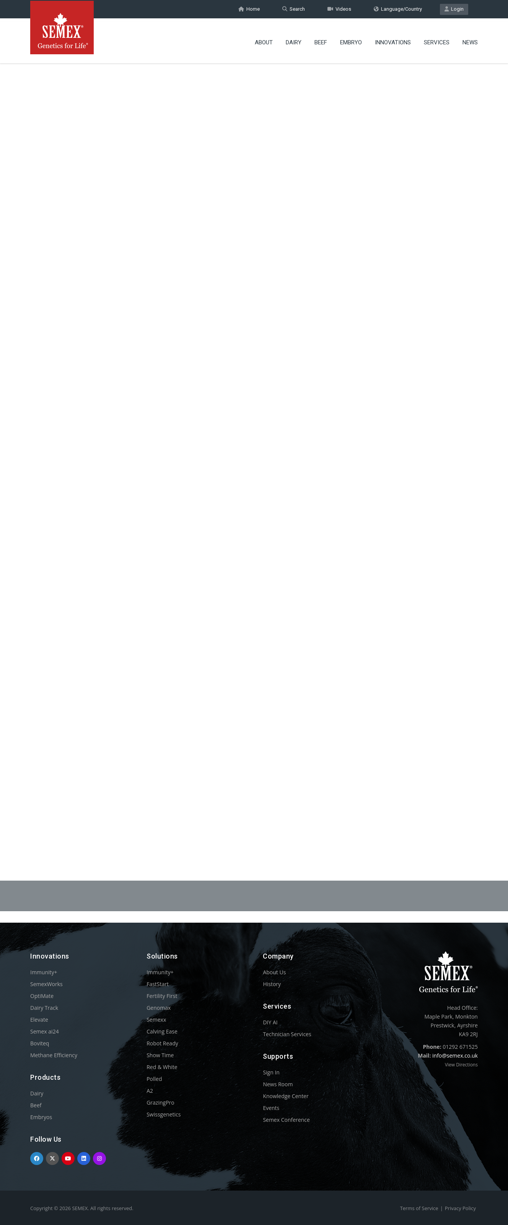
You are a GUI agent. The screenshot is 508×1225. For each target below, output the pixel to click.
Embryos (41, 1117)
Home (249, 9)
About (264, 40)
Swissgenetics (164, 1114)
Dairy (293, 40)
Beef (320, 40)
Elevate (39, 1019)
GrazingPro (160, 1102)
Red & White (162, 1067)
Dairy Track (44, 1007)
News (470, 40)
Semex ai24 (44, 1031)
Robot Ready (162, 1043)
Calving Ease (162, 1031)
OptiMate (42, 995)
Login (454, 9)
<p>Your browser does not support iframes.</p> (254, 450)
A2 (150, 1090)
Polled (154, 1078)
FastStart (158, 984)
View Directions (461, 1064)
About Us (274, 972)
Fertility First (162, 995)
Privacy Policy (460, 1208)
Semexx (156, 1019)
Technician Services (287, 1034)
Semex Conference (286, 1119)
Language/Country (398, 9)
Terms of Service (419, 1208)
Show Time (160, 1055)
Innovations (393, 40)
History (272, 984)
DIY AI (270, 1022)
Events (271, 1107)
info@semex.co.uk (455, 1055)
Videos (339, 9)
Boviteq (39, 1043)
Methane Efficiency (53, 1055)
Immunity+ (43, 972)
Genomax (159, 1007)
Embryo (351, 40)
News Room (278, 1084)
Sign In (271, 1072)
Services (436, 40)
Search (293, 9)
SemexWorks (46, 984)
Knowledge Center (285, 1096)
